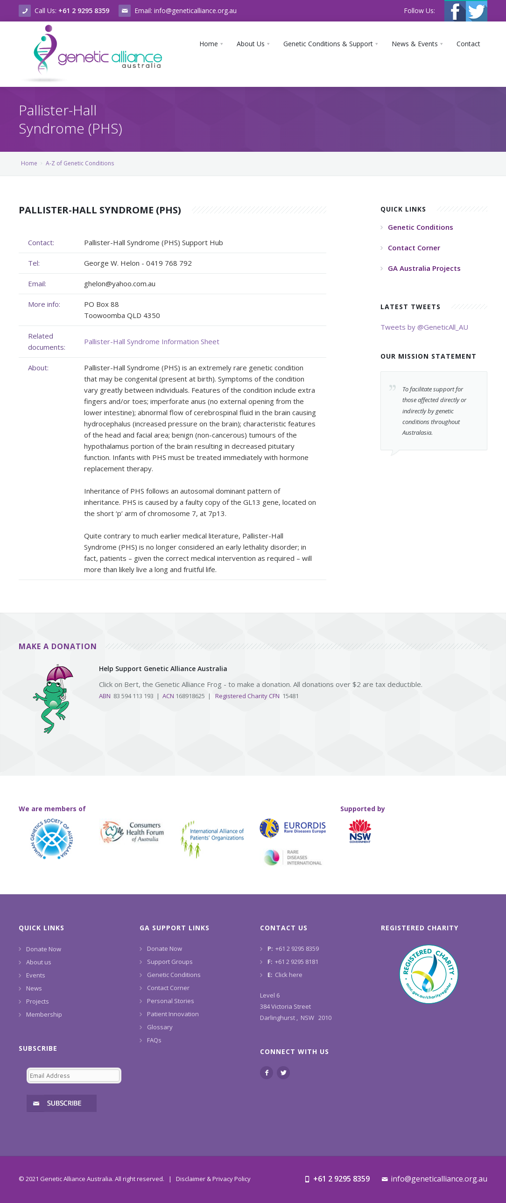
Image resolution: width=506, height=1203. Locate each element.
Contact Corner (168, 988)
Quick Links (41, 927)
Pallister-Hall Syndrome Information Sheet (151, 341)
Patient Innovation (173, 1014)
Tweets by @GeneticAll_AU (424, 327)
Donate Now (43, 949)
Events (35, 975)
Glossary (160, 1027)
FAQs (154, 1040)
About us (38, 962)
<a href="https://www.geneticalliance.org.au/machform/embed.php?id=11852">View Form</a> (72, 1086)
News (34, 988)
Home (29, 163)
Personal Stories (170, 1001)
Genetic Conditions (174, 974)
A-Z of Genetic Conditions (80, 163)
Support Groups (170, 961)
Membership (44, 1014)
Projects (37, 1001)
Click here (288, 974)
